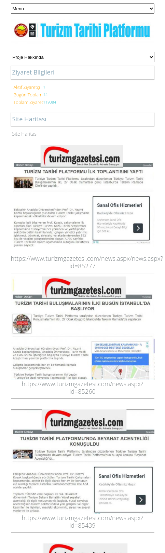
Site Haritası (25, 134)
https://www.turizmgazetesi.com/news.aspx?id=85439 (82, 521)
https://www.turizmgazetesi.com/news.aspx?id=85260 (82, 387)
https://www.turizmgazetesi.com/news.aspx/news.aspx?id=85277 (87, 262)
